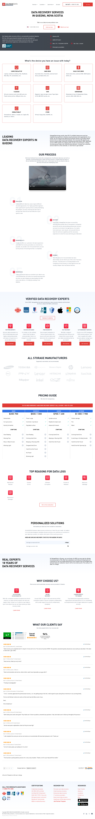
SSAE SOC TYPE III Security (39, 795)
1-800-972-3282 (68, 405)
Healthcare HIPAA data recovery (62, 799)
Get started (10, 343)
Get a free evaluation (47, 505)
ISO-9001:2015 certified (38, 791)
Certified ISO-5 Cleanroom (38, 793)
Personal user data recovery (61, 789)
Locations (42, 4)
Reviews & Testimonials (38, 799)
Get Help (88, 4)
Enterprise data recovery (60, 793)
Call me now (49, 27)
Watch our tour (63, 27)
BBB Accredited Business (38, 801)
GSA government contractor (39, 797)
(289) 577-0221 (57, 40)
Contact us (81, 795)
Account (58, 4)
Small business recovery (60, 791)
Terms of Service (13, 815)
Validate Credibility (47, 318)
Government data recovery (60, 797)
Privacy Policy (5, 815)
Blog (79, 797)
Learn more (51, 4)
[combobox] (28, 27)
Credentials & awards (37, 789)
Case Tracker (81, 789)
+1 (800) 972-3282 (72, 4)
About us (80, 791)
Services (34, 4)
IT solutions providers (59, 795)
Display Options (21, 768)
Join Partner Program (60, 801)
